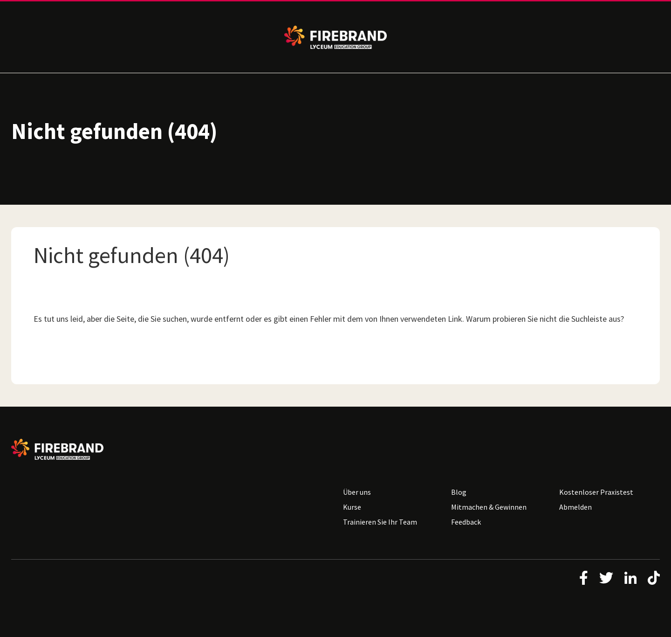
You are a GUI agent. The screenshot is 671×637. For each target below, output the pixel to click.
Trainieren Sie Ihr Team (380, 521)
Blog (458, 492)
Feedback (466, 521)
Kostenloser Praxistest (596, 492)
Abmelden (575, 507)
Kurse (352, 507)
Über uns (357, 492)
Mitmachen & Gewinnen (489, 507)
